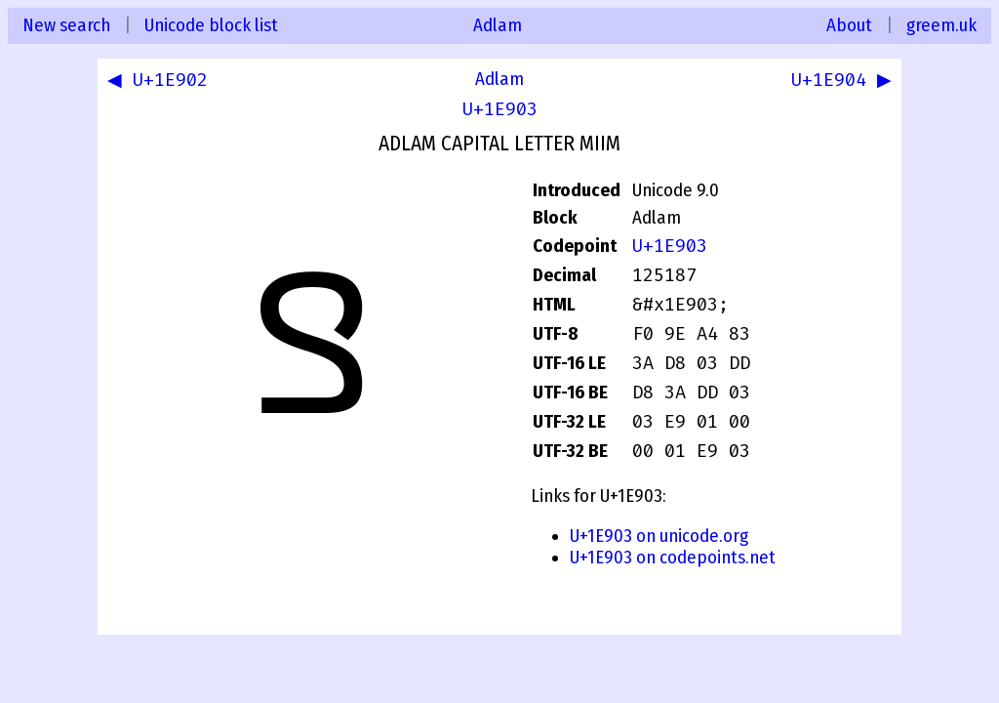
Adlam (497, 25)
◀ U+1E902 (161, 82)
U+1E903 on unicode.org (659, 536)
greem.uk (941, 25)
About (849, 25)
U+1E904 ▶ (838, 82)
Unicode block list (211, 25)
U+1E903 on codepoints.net (673, 557)
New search (66, 25)
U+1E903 (500, 109)
